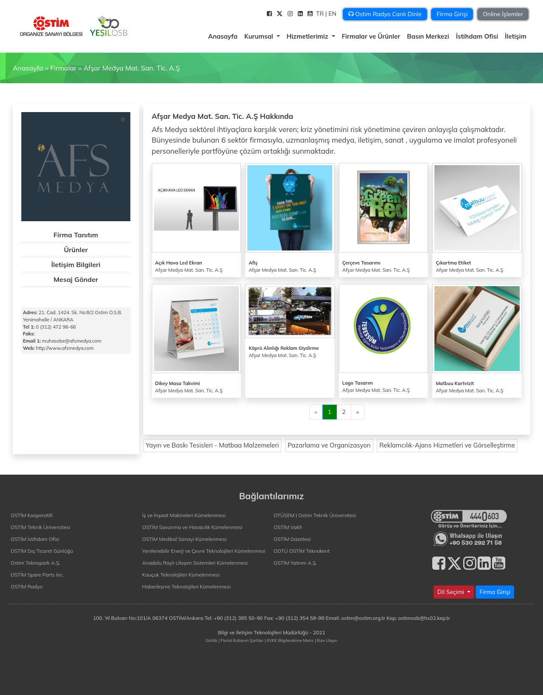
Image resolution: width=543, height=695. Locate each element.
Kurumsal (259, 36)
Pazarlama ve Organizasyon (329, 445)
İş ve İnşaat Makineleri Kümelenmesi (183, 515)
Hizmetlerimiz (308, 36)
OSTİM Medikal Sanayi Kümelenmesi (184, 539)
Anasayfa (222, 36)
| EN (331, 13)
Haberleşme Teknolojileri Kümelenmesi (186, 586)
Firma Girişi (452, 14)
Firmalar (63, 68)
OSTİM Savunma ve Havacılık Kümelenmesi (192, 527)
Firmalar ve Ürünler (371, 36)
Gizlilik (212, 640)
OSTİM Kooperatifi (32, 515)
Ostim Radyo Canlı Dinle (385, 14)
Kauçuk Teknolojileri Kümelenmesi (181, 574)
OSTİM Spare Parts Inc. (37, 574)
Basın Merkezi (428, 36)
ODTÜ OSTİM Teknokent (302, 551)
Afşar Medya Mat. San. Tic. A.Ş (132, 68)
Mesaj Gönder (75, 279)
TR (320, 13)
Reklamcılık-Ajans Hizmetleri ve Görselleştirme (447, 445)
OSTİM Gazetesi (292, 539)
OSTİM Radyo (26, 586)
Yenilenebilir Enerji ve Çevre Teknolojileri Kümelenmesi (204, 551)
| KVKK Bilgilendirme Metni (289, 640)
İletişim (515, 36)
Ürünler (76, 249)
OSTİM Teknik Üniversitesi (40, 527)
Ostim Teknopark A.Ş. (35, 563)
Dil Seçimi (451, 592)
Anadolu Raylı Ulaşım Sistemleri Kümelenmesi (195, 563)
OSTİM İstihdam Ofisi (35, 539)
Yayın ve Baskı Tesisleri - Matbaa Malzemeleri (212, 445)
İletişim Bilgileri (76, 264)
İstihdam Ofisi (477, 36)
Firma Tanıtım (75, 235)
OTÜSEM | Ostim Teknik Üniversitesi (315, 515)
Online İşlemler (503, 14)
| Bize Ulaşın (326, 640)
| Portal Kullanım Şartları (241, 640)
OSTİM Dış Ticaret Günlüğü (42, 551)
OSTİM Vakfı (288, 527)
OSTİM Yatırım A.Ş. (295, 563)
